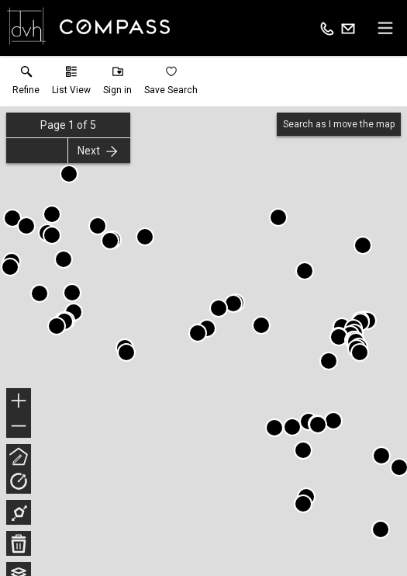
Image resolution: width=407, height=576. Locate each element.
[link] (26, 83)
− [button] (18, 426)
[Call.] (327, 28)
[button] (71, 83)
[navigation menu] (385, 28)
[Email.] (348, 28)
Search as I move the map (339, 124)
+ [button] (19, 402)
